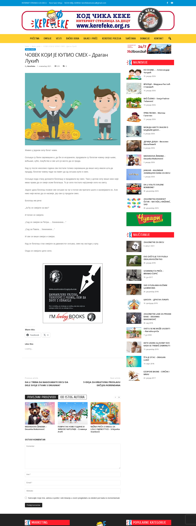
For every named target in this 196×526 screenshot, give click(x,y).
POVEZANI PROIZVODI (41, 397)
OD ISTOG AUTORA (72, 397)
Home (27, 46)
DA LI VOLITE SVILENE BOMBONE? (154, 186)
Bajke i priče (91, 38)
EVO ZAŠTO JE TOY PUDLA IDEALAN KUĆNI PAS (156, 258)
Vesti (59, 38)
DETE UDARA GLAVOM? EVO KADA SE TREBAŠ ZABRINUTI (157, 344)
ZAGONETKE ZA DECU (154, 242)
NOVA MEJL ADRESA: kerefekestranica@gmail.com (85, 3)
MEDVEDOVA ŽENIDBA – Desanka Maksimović (36, 427)
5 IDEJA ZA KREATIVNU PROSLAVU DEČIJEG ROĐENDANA (101, 384)
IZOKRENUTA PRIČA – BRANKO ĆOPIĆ (154, 272)
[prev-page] (115, 397)
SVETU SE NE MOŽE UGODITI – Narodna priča (157, 330)
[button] (169, 38)
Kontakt (158, 38)
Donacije (145, 38)
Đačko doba (72, 38)
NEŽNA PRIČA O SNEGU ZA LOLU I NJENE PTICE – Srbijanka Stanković (105, 429)
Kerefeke (31, 66)
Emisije (48, 38)
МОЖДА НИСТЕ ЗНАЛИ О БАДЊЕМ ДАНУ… (156, 128)
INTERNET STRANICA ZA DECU (34, 3)
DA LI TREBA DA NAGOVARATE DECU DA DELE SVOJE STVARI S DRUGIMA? (46, 384)
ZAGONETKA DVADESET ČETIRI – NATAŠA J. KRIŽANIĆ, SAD (157, 202)
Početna (34, 38)
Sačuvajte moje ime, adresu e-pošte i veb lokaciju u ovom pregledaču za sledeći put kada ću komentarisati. (74, 498)
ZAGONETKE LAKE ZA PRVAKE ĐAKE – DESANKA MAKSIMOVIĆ (157, 317)
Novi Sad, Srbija (55, 3)
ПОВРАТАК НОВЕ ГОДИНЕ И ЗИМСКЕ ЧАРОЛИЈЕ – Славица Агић (72, 429)
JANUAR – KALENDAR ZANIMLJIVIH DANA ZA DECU (157, 171)
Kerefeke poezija (111, 38)
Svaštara (131, 38)
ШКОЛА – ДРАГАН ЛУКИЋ (156, 299)
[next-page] (118, 397)
